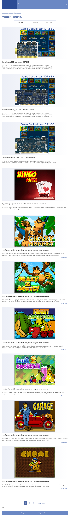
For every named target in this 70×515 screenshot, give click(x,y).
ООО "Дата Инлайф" (43, 513)
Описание (35, 22)
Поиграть (64, 257)
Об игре (21, 22)
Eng (66, 4)
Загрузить (49, 22)
